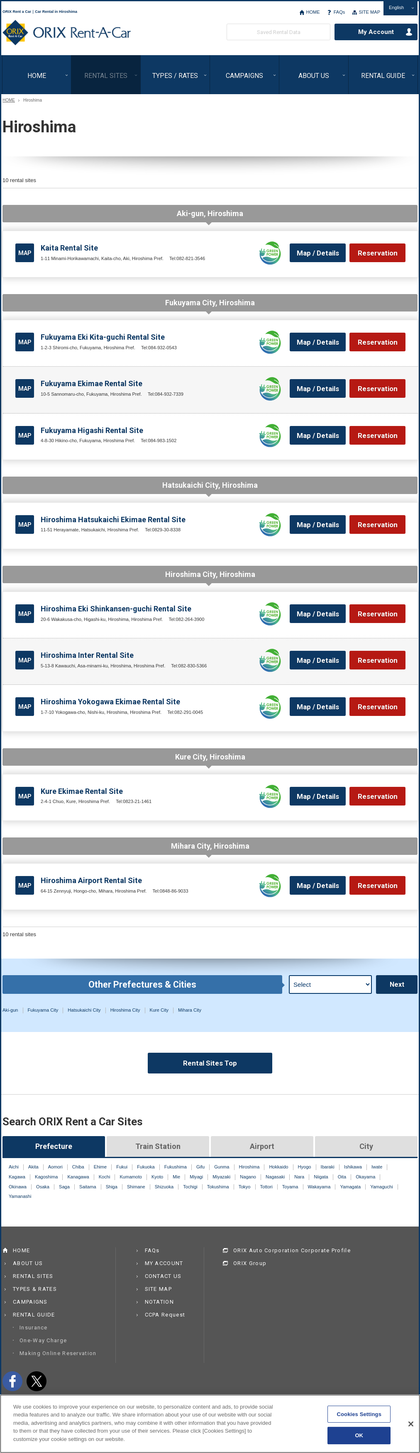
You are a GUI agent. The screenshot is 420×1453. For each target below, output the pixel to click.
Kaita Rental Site (69, 247)
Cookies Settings (359, 1418)
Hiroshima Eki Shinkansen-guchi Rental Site (116, 608)
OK (359, 1440)
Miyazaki (221, 1176)
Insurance (34, 1327)
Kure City (159, 1010)
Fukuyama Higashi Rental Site (92, 430)
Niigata (321, 1176)
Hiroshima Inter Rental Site (87, 655)
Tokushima (218, 1186)
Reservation (378, 253)
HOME (313, 12)
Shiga (111, 1186)
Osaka (42, 1186)
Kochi (104, 1176)
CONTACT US (163, 1276)
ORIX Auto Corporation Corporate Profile (292, 1250)
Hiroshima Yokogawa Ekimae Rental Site (110, 701)
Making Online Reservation (58, 1353)
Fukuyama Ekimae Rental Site (91, 383)
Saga (64, 1186)
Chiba (78, 1166)
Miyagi (196, 1176)
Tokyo (245, 1186)
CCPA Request (165, 1315)
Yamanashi (20, 1196)
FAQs (339, 12)
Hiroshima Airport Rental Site (91, 880)
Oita (342, 1176)
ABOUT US (313, 76)
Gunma (221, 1166)
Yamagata (350, 1186)
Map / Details (318, 253)
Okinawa (18, 1186)
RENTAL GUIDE (383, 76)
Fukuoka (145, 1166)
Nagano (248, 1176)
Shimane (136, 1186)
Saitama (87, 1186)
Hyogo (304, 1166)
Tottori (266, 1186)
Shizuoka (164, 1186)
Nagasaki (275, 1176)
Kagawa (17, 1176)
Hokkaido (278, 1166)
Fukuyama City (43, 1010)
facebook (12, 1381)
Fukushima (175, 1166)
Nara (299, 1176)
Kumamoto (131, 1176)
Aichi (14, 1166)
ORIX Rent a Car (66, 33)
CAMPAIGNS (244, 76)
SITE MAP (369, 12)
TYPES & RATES (35, 1289)
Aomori (55, 1166)
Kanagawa (78, 1176)
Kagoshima (46, 1176)
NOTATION (159, 1302)
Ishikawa (353, 1166)
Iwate (376, 1166)
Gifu (200, 1166)
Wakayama (319, 1186)
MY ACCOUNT (164, 1263)
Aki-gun (10, 1010)
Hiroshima (249, 1166)
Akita (33, 1166)
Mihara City (189, 1010)
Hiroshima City (125, 1010)
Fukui (121, 1166)
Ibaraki (328, 1166)
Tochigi (190, 1186)
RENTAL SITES (105, 76)
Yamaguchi (381, 1186)
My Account (376, 32)
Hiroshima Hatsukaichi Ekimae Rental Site (113, 519)
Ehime (100, 1166)
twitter (36, 1381)
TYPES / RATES (175, 76)
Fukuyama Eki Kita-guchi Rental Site (103, 337)
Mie (176, 1176)
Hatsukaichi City (84, 1010)
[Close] (411, 1428)
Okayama (365, 1176)
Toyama (290, 1186)
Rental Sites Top (210, 1063)
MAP (25, 253)
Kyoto (157, 1176)
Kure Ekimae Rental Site (82, 791)
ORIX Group (249, 1263)
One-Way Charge (43, 1340)
